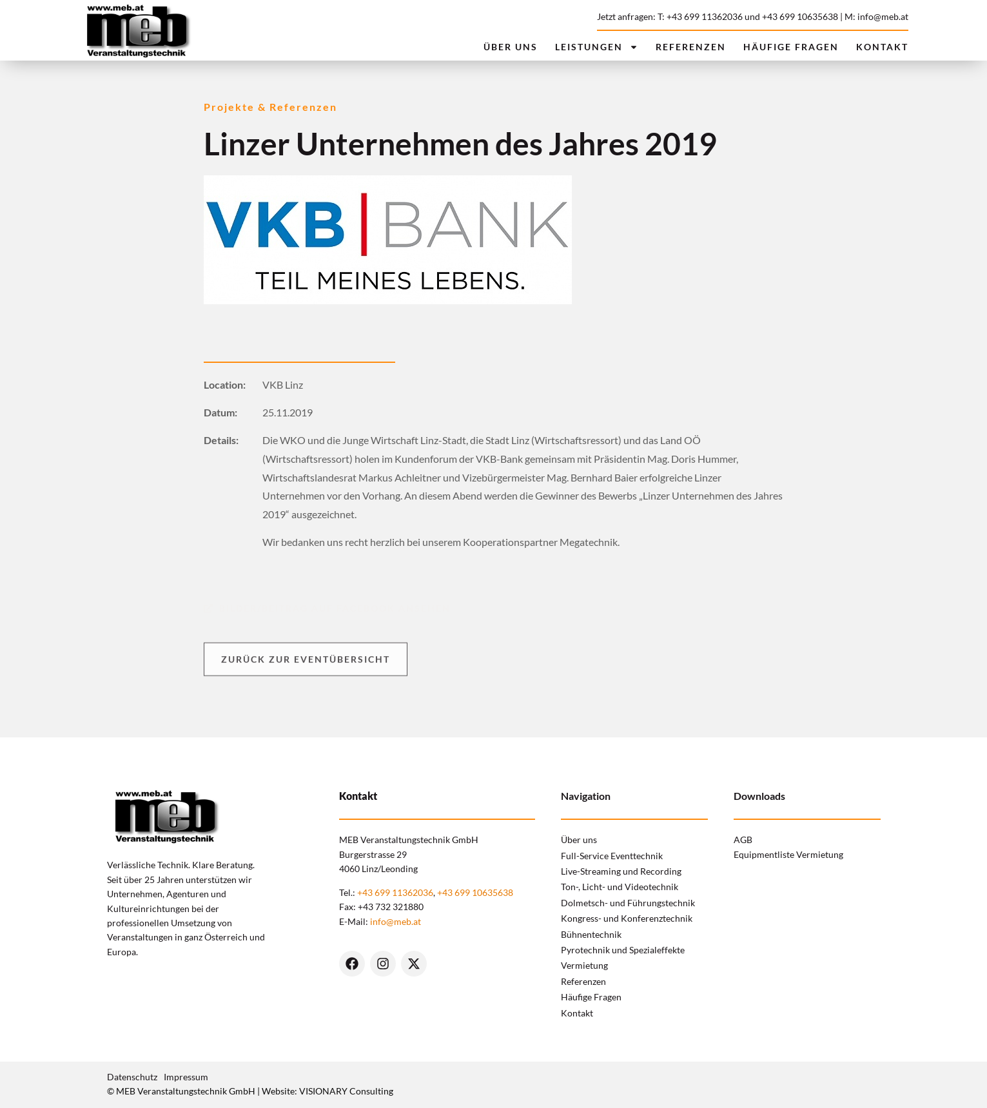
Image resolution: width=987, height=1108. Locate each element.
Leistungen (596, 47)
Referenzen (691, 46)
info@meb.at (395, 921)
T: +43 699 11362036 (700, 16)
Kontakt (882, 46)
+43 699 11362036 (395, 892)
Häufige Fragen (791, 46)
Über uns (511, 46)
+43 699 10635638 (800, 16)
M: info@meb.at (876, 16)
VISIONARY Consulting (346, 1090)
